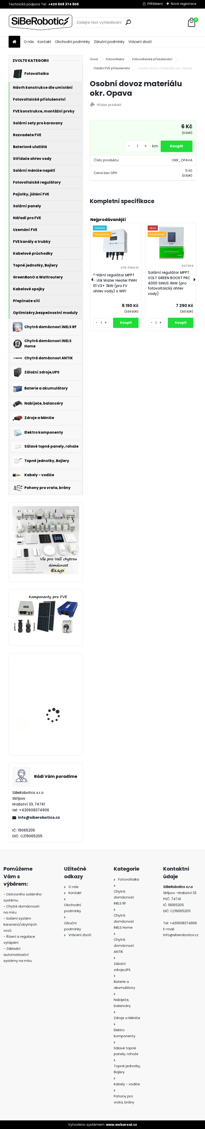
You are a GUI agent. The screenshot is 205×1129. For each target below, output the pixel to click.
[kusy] (137, 146)
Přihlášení (155, 3)
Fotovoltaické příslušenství (152, 59)
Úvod (94, 59)
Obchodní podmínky (72, 41)
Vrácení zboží (140, 41)
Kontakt (44, 41)
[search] (128, 22)
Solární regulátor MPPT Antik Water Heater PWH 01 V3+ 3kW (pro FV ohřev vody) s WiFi (115, 283)
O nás (29, 41)
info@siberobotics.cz (39, 817)
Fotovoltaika (115, 59)
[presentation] (92, 279)
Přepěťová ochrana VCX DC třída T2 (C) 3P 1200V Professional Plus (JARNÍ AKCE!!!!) (59, 729)
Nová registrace (183, 3)
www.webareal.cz (121, 1124)
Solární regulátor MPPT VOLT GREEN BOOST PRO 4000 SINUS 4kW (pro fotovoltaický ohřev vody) (58, 684)
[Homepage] (14, 42)
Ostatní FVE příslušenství (112, 68)
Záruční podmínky (109, 41)
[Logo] (40, 22)
